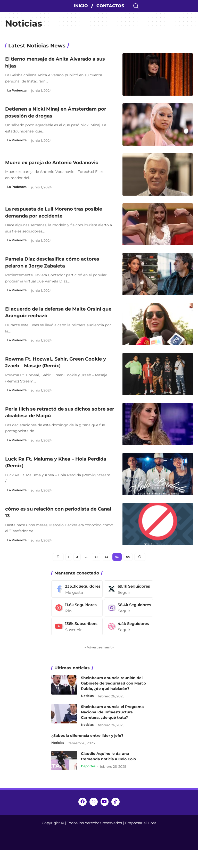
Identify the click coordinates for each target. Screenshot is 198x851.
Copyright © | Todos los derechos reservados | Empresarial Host (99, 824)
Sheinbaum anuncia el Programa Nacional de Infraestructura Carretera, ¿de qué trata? (112, 714)
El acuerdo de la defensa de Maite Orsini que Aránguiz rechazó (51, 312)
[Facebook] (78, 590)
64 (129, 557)
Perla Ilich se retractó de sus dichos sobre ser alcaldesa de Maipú (54, 412)
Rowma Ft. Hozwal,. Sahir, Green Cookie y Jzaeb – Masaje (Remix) (59, 362)
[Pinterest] (78, 609)
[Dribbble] (132, 628)
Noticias (88, 698)
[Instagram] (132, 609)
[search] (165, 6)
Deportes (89, 768)
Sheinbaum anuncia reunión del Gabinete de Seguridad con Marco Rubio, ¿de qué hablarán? (113, 685)
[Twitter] (132, 590)
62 (107, 557)
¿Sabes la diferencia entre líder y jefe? (87, 737)
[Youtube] (78, 628)
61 (96, 557)
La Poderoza (17, 90)
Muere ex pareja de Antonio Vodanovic (58, 162)
